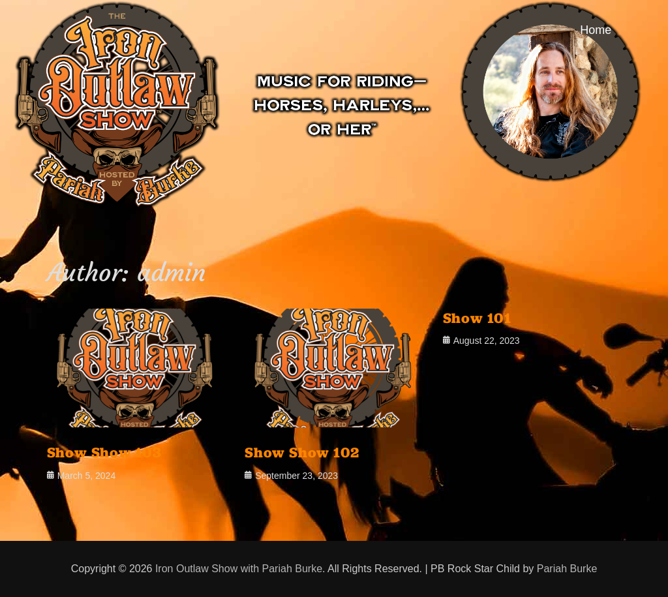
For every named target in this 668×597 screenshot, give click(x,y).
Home (595, 30)
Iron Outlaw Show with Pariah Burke (238, 568)
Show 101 (477, 318)
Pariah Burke (567, 568)
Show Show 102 (302, 452)
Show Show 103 (104, 452)
